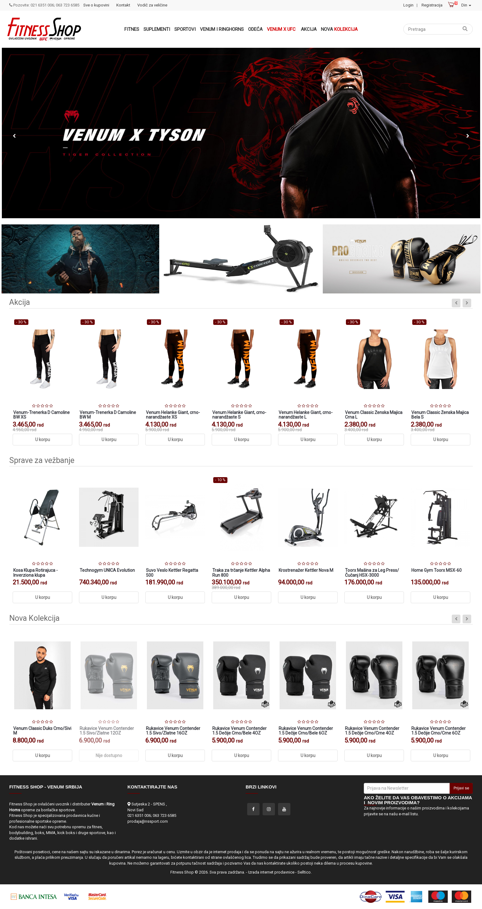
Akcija (309, 29)
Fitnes (131, 29)
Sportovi (185, 29)
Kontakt (123, 5)
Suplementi (156, 29)
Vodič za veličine (152, 5)
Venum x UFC (281, 29)
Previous (14, 136)
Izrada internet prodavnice (271, 872)
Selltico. (304, 872)
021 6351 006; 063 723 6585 (151, 815)
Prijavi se (461, 788)
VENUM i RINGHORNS (222, 29)
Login (408, 5)
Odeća (255, 29)
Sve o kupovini (96, 5)
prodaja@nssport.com (147, 821)
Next (468, 136)
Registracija (432, 5)
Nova (339, 29)
